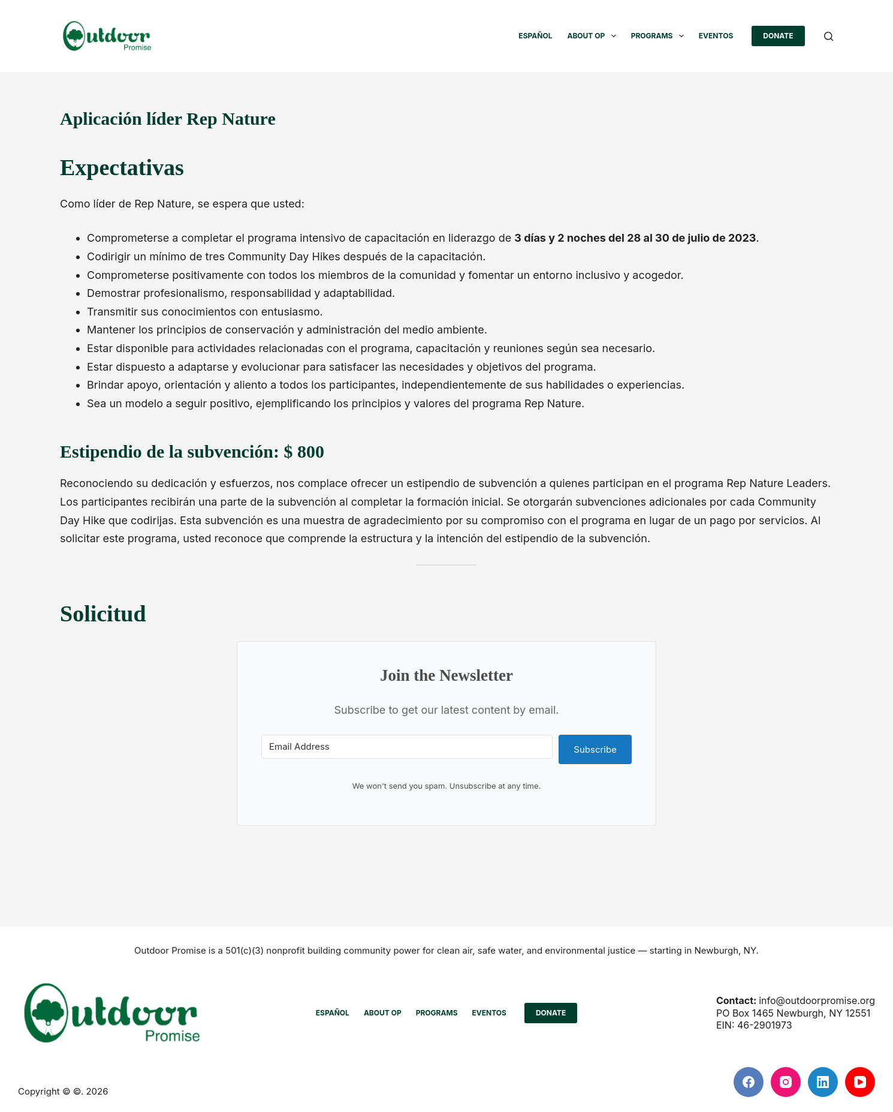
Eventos (716, 35)
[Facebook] (749, 1082)
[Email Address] (407, 747)
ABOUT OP (593, 36)
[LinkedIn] (823, 1082)
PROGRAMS (660, 36)
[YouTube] (860, 1082)
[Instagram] (786, 1082)
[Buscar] (828, 36)
